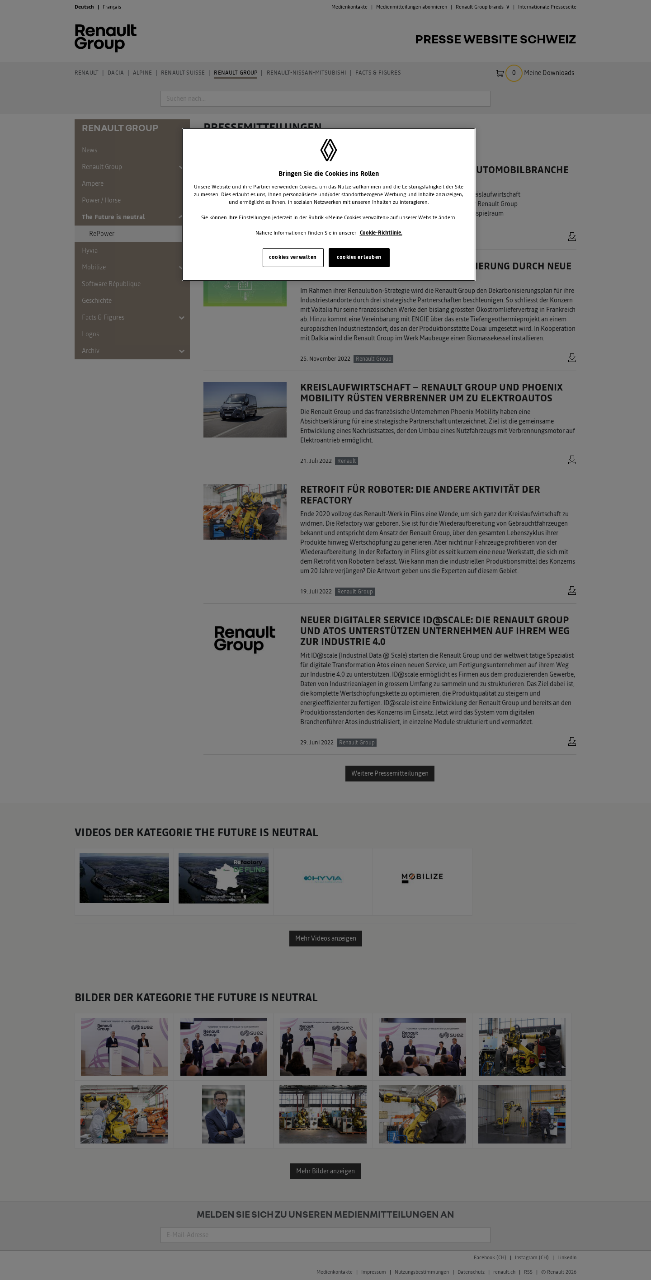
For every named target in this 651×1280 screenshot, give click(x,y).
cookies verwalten (293, 257)
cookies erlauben (359, 257)
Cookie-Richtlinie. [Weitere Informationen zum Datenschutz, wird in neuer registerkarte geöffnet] (381, 232)
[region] (329, 204)
